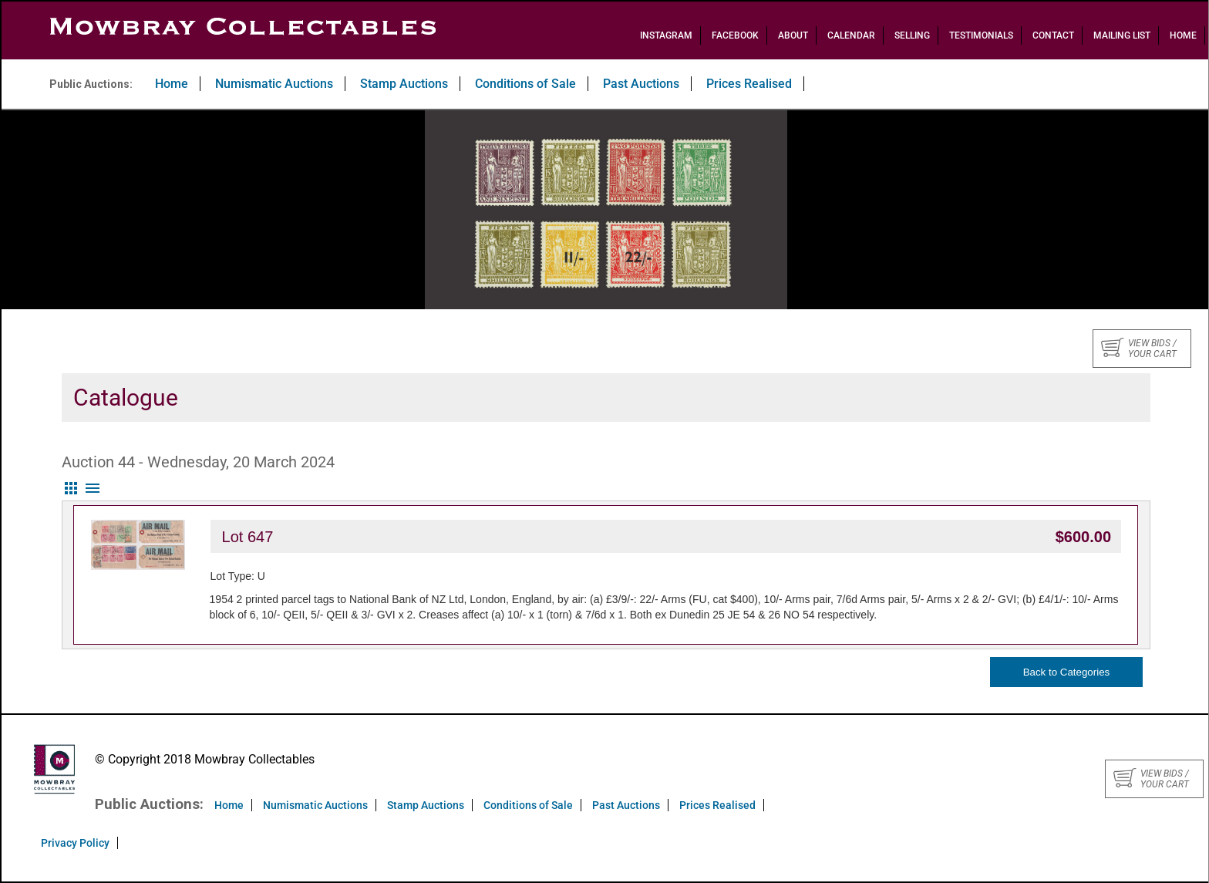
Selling (912, 35)
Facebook (735, 35)
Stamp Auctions (404, 83)
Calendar (851, 35)
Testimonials (981, 35)
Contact (1053, 35)
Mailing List (1121, 35)
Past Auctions (641, 83)
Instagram (666, 35)
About (793, 35)
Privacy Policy (75, 843)
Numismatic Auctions (274, 83)
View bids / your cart (1139, 348)
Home (1183, 35)
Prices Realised (749, 83)
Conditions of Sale (525, 83)
